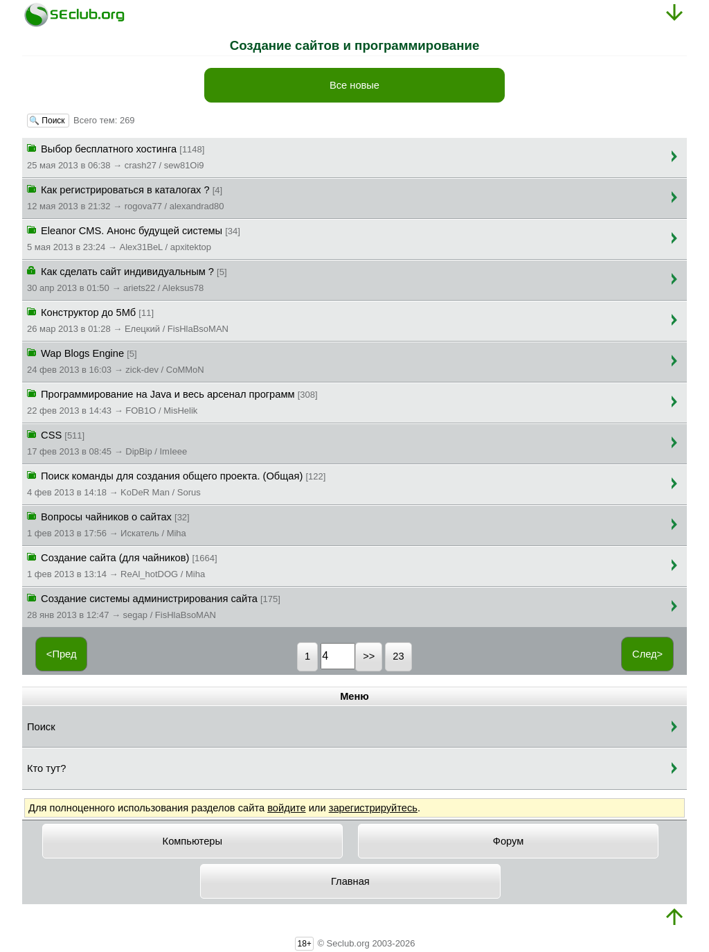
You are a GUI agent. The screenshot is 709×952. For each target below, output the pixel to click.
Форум (508, 841)
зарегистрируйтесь (373, 807)
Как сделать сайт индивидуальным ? (127, 278)
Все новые (354, 85)
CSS (107, 442)
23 (398, 656)
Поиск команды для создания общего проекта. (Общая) (176, 482)
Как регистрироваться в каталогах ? (125, 196)
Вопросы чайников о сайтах (108, 523)
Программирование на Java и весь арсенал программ (172, 401)
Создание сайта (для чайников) (122, 564)
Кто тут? (46, 768)
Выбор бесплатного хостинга (115, 155)
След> (647, 654)
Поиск (41, 726)
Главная (350, 881)
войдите (286, 807)
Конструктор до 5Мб (127, 319)
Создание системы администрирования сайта (153, 605)
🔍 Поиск (48, 120)
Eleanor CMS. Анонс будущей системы (133, 237)
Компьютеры (192, 841)
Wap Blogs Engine (115, 360)
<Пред (61, 654)
